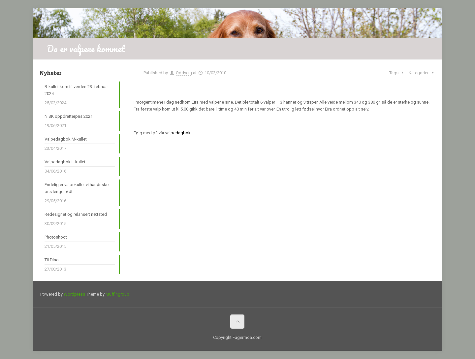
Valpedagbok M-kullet (66, 139)
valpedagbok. (178, 132)
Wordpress (74, 294)
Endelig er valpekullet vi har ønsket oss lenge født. (77, 188)
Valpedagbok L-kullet (65, 161)
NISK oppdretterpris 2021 (69, 116)
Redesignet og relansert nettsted (76, 214)
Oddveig (184, 72)
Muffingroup (117, 294)
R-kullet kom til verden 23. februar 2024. (76, 90)
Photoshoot (56, 237)
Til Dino (52, 259)
